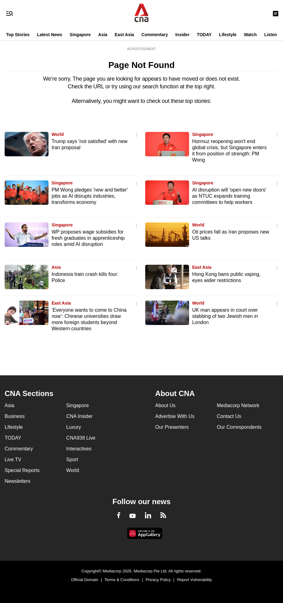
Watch (250, 34)
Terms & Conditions (121, 579)
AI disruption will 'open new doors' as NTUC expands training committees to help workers (229, 196)
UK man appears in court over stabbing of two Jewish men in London (225, 316)
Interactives (78, 448)
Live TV (13, 459)
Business (15, 416)
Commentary (155, 34)
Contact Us (229, 416)
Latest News (49, 34)
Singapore (80, 34)
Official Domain (84, 579)
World (58, 134)
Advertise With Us (174, 416)
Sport (72, 459)
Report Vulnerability (194, 579)
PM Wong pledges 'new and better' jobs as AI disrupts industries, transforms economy (90, 196)
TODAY (204, 34)
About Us (165, 405)
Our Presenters (171, 427)
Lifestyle (228, 34)
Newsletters (18, 481)
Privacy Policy (158, 579)
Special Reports (22, 470)
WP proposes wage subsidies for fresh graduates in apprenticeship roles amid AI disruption (88, 238)
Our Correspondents (239, 427)
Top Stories (18, 34)
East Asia (124, 34)
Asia (103, 34)
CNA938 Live (80, 438)
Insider (182, 34)
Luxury (73, 427)
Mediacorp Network (238, 405)
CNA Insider (79, 416)
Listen (270, 34)
